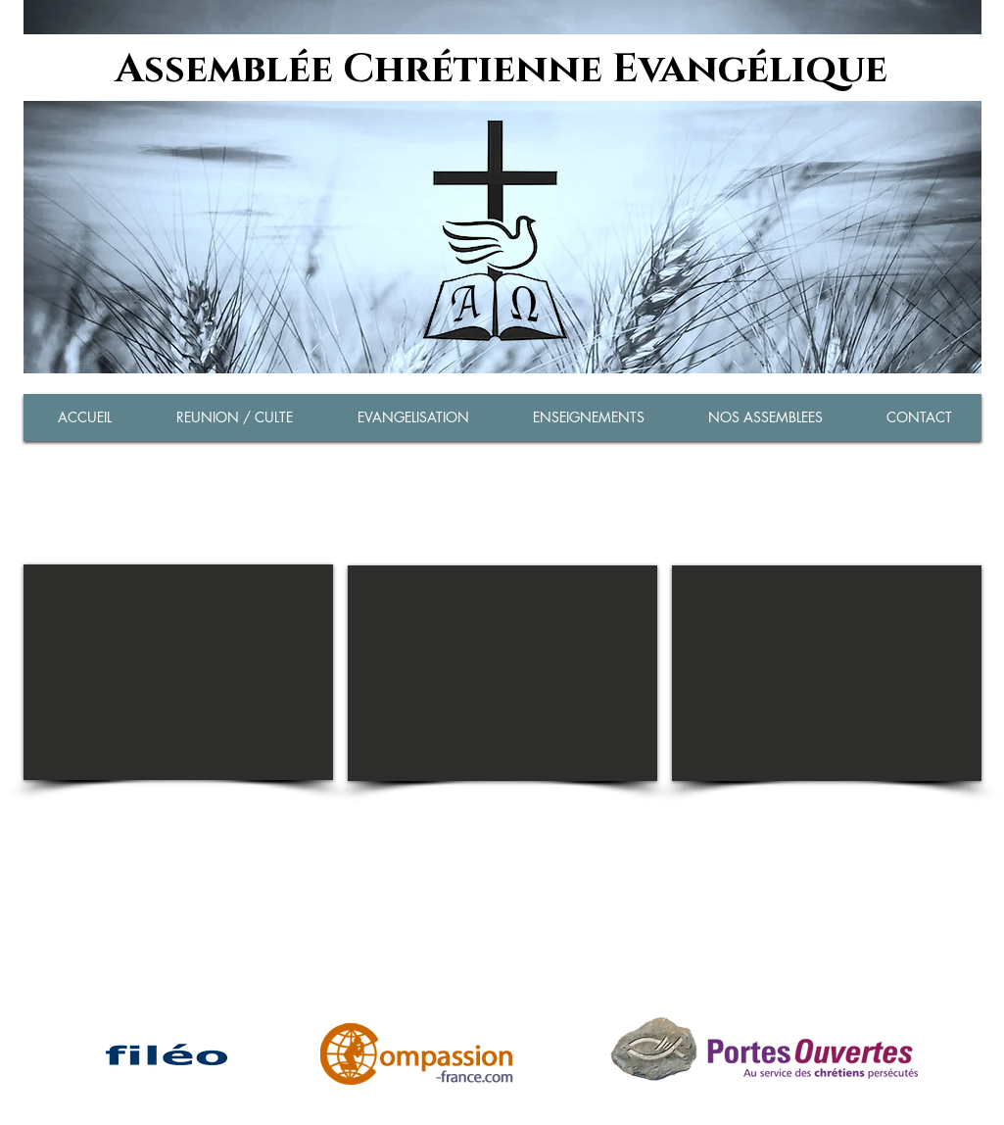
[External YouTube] (178, 672)
